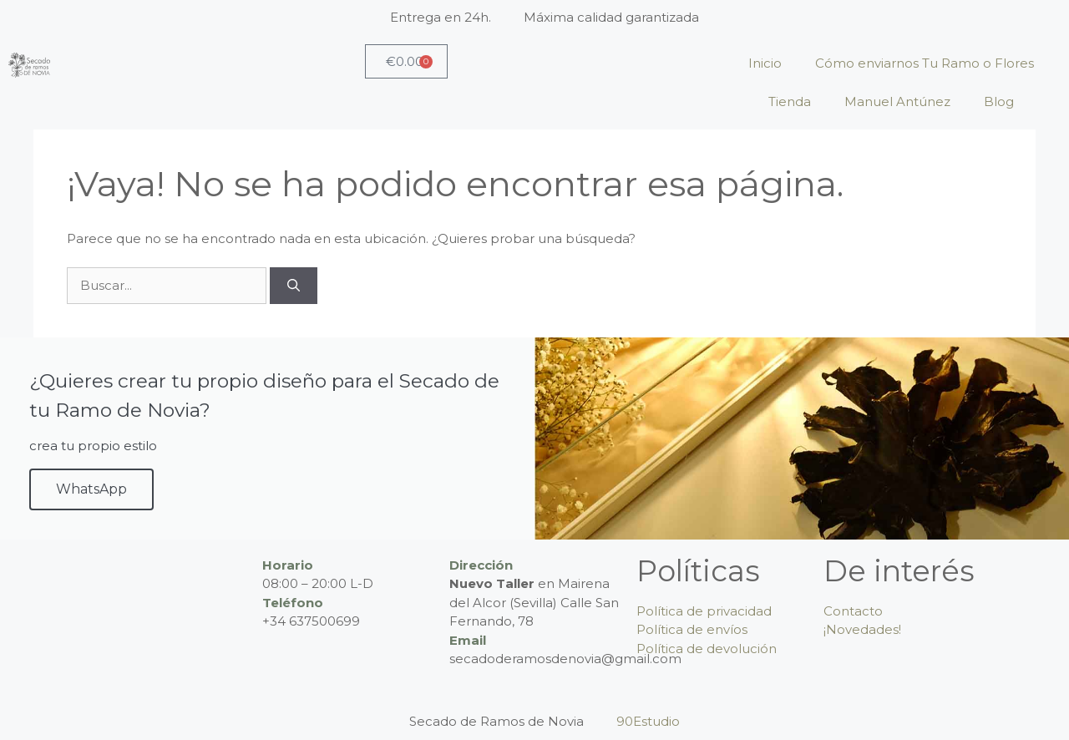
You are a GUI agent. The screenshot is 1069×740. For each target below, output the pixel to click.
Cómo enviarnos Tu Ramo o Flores (924, 63)
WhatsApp (91, 489)
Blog (999, 101)
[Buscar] (293, 286)
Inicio (765, 63)
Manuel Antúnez (897, 101)
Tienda (789, 101)
